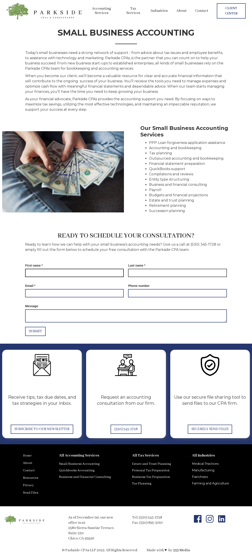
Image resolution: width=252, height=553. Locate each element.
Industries (159, 11)
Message (31, 306)
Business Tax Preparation (151, 477)
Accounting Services (101, 10)
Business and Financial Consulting (85, 477)
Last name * (136, 265)
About (181, 11)
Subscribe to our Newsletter (42, 429)
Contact (201, 11)
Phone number (138, 286)
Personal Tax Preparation (151, 470)
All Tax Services (145, 455)
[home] (44, 11)
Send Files (30, 493)
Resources (30, 478)
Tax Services (133, 10)
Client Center (231, 11)
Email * (30, 286)
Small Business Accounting (79, 464)
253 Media (181, 550)
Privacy (28, 485)
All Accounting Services (79, 455)
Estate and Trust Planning (151, 464)
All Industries (203, 455)
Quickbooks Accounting (77, 470)
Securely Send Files (209, 429)
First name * (34, 265)
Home (27, 456)
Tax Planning (141, 484)
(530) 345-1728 (126, 429)
